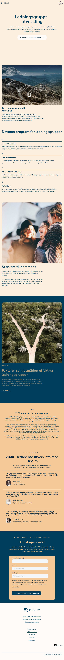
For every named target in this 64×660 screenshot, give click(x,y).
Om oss (32, 637)
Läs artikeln (6, 390)
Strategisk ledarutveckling (32, 617)
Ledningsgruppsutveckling (32, 619)
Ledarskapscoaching (32, 622)
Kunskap (32, 635)
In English (32, 640)
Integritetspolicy (57, 654)
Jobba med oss (32, 632)
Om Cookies (47, 654)
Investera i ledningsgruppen (32, 37)
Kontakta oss (32, 629)
